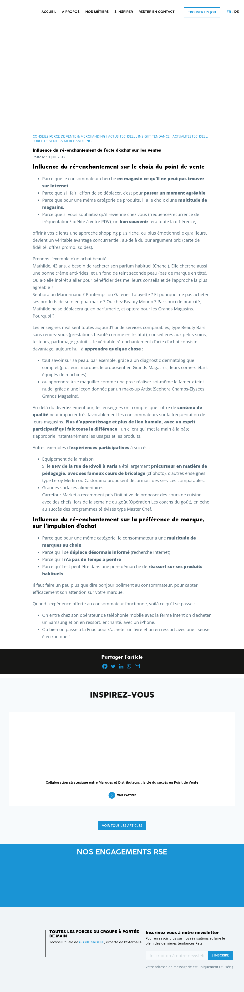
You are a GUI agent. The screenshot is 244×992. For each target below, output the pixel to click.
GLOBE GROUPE (91, 942)
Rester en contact (156, 12)
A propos (71, 12)
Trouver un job (202, 12)
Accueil (48, 12)
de (236, 12)
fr (229, 12)
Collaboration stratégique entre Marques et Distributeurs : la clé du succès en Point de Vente (122, 782)
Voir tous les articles (122, 825)
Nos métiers (97, 12)
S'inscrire (220, 955)
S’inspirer (123, 12)
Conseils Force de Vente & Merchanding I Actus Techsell (84, 136)
